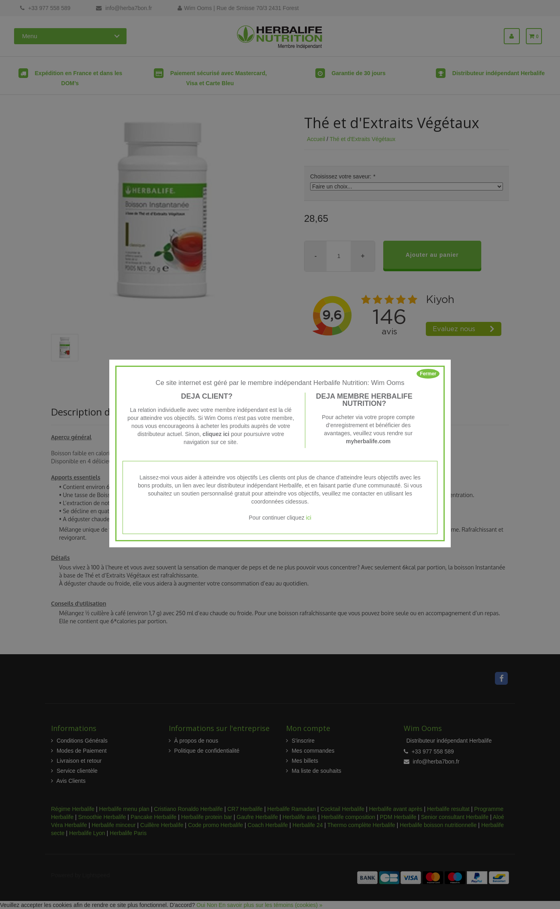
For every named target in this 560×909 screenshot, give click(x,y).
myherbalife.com (368, 441)
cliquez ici (215, 434)
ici (308, 517)
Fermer (428, 374)
